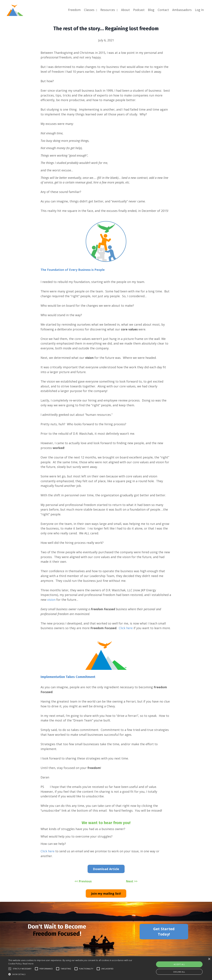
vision (51, 603)
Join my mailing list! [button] (106, 899)
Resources (109, 10)
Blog (151, 10)
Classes (90, 10)
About (125, 10)
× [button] (209, 959)
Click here (126, 632)
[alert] (106, 968)
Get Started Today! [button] (164, 937)
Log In (199, 10)
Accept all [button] (179, 964)
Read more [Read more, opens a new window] (28, 963)
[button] (9, 968)
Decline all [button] (179, 972)
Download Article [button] (106, 874)
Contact (163, 10)
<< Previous (83, 887)
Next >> (131, 887)
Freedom (74, 10)
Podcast (139, 10)
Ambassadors (182, 10)
